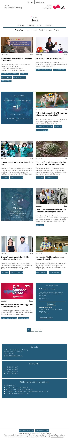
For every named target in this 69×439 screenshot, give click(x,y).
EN (28, 2)
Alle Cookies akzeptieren (26, 430)
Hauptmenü (40, 2)
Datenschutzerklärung (45, 317)
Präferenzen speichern (42, 430)
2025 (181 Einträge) (11, 367)
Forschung (31, 25)
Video (49, 30)
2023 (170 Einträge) (11, 371)
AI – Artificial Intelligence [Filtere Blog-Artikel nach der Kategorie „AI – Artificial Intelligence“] (9, 74)
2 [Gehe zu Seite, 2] (32, 330)
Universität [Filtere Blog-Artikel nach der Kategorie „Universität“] (4, 55)
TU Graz (34, 17)
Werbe (48, 433)
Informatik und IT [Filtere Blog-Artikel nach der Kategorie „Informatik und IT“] (41, 272)
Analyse (42, 433)
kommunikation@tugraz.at (12, 355)
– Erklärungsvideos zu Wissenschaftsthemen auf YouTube (26, 391)
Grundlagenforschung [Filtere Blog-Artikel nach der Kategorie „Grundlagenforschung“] (44, 70)
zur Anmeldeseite (44, 313)
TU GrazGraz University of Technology (13, 7)
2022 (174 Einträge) (11, 373)
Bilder (42, 30)
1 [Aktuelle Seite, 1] (28, 330)
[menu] (19, 30)
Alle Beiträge (21, 25)
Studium (39, 25)
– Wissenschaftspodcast (18, 389)
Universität (49, 25)
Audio (34, 30)
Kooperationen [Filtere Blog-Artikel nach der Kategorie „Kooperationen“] (6, 81)
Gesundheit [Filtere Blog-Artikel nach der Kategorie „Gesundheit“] (24, 74)
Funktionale (34, 433)
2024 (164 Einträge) (11, 369)
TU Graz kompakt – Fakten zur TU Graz (17, 393)
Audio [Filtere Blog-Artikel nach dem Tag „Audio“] (31, 301)
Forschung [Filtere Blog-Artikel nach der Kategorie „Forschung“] (39, 55)
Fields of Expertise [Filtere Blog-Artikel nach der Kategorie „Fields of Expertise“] (19, 77)
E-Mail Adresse (43, 299)
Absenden (52, 304)
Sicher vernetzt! (17, 114)
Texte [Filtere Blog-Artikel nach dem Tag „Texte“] (31, 55)
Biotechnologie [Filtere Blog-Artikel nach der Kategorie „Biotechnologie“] (6, 77)
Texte (57, 30)
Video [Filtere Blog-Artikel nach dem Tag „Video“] (65, 55)
